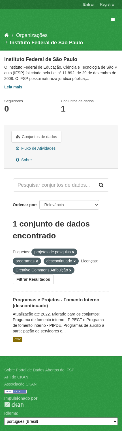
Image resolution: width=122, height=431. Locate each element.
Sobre (24, 160)
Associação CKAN (20, 384)
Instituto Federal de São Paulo (46, 42)
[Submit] (101, 185)
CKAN (13, 405)
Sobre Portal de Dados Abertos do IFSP (39, 370)
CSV (17, 339)
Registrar (107, 4)
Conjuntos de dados (36, 136)
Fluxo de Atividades (35, 148)
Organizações (32, 35)
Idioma (10, 413)
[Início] (6, 35)
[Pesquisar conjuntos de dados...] (53, 185)
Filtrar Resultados (33, 279)
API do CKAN (16, 377)
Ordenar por (24, 205)
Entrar (88, 4)
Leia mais (13, 87)
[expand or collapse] (113, 19)
